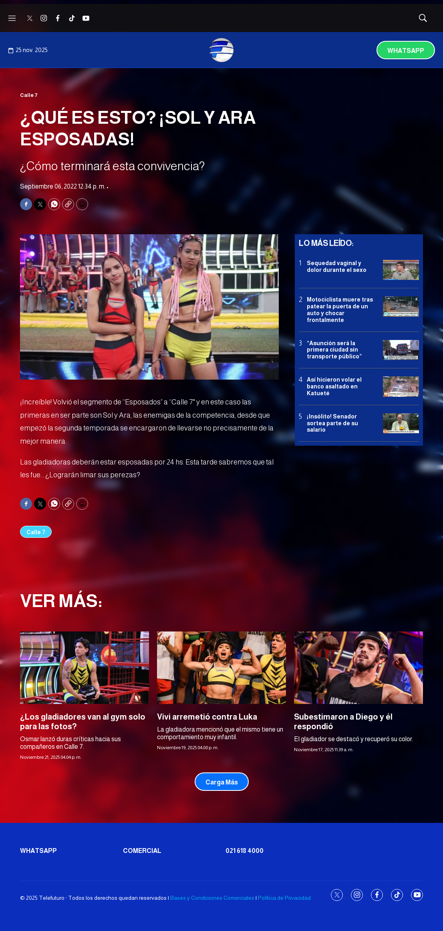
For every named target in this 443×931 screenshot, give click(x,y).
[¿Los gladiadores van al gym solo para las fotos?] (84, 667)
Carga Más (221, 782)
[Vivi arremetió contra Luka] (221, 667)
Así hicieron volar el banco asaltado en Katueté (334, 386)
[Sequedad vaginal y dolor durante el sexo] (401, 270)
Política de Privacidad (284, 898)
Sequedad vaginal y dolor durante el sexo (336, 266)
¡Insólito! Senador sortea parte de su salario (332, 423)
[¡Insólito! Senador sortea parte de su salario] (401, 423)
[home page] (221, 50)
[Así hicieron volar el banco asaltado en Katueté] (401, 386)
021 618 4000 (245, 850)
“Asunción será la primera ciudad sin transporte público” (334, 350)
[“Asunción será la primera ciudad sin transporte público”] (401, 350)
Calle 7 (29, 95)
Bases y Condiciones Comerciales (212, 898)
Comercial (142, 850)
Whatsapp (405, 50)
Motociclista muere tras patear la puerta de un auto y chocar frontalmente (340, 309)
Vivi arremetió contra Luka (207, 716)
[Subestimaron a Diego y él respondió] (358, 667)
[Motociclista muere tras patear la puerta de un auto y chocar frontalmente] (401, 306)
